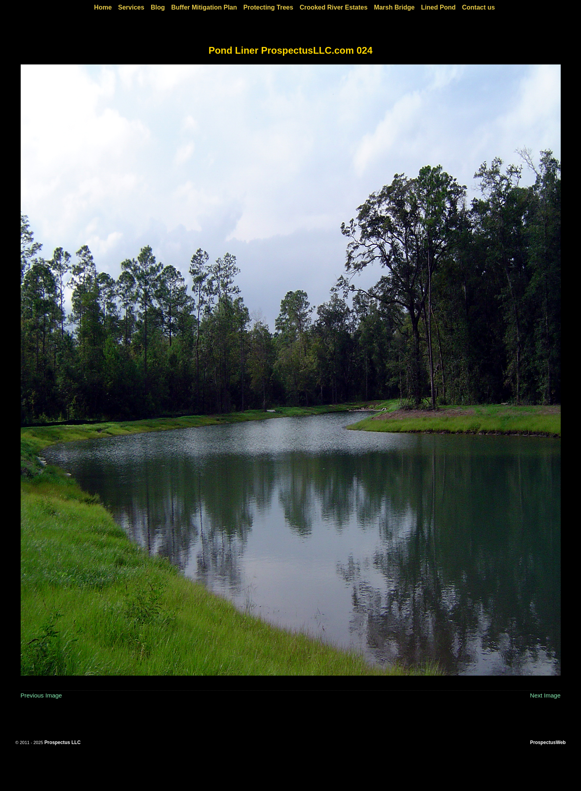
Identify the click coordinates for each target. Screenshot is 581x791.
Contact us (478, 7)
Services (131, 7)
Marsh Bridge (394, 7)
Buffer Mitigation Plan (204, 7)
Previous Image (41, 695)
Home (102, 7)
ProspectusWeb (548, 742)
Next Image (545, 695)
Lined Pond (438, 7)
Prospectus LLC (62, 742)
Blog (158, 7)
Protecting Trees (268, 7)
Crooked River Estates (334, 7)
